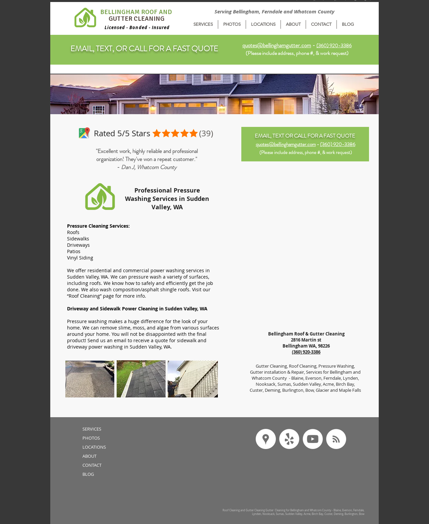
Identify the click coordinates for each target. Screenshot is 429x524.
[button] (203, 24)
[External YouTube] (305, 289)
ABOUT (89, 456)
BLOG (88, 474)
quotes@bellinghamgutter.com (276, 45)
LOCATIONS (94, 447)
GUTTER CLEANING (137, 19)
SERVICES (91, 429)
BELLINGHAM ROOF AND (136, 12)
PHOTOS (91, 438)
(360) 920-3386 (337, 144)
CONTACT (92, 465)
